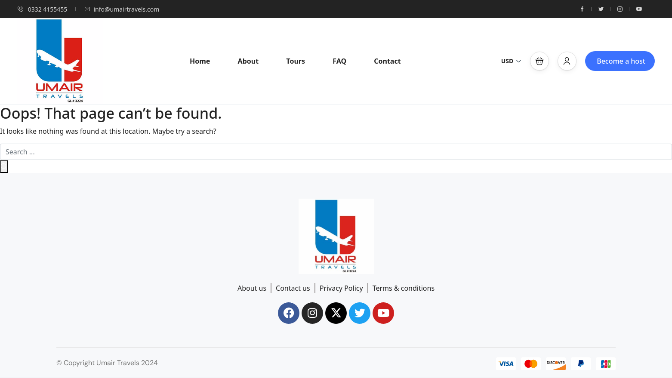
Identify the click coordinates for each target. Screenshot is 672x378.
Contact (387, 61)
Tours (295, 61)
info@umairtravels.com (121, 9)
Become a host (621, 61)
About (248, 61)
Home (200, 61)
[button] (539, 61)
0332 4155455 (42, 9)
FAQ (339, 61)
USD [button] (511, 61)
